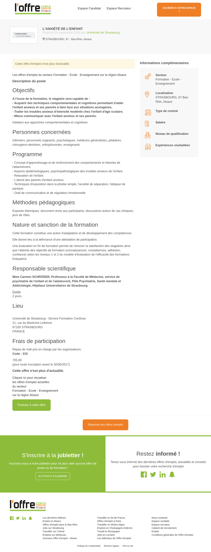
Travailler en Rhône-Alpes (111, 524)
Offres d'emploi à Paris (109, 521)
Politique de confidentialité (88, 546)
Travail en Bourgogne (108, 531)
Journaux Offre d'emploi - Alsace (60, 538)
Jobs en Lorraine (106, 535)
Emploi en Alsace (52, 521)
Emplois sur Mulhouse (54, 535)
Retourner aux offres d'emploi (105, 424)
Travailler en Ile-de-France (111, 517)
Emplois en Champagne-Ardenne (114, 528)
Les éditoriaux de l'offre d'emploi (114, 538)
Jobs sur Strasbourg (53, 528)
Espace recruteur (161, 524)
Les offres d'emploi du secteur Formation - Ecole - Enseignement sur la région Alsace (69, 75)
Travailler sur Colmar (54, 531)
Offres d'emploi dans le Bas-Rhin (60, 524)
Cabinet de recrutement (164, 528)
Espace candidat (160, 521)
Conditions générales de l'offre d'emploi (172, 535)
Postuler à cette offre (31, 405)
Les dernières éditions (54, 517)
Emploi (155, 531)
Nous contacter (160, 517)
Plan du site (128, 546)
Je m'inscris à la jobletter (52, 476)
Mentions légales (111, 546)
